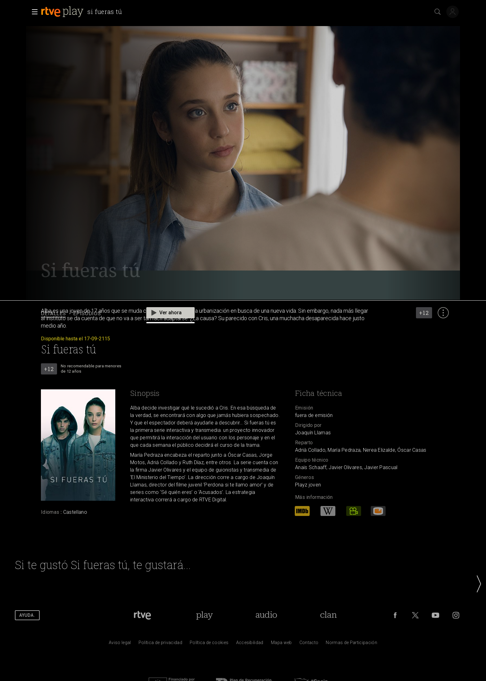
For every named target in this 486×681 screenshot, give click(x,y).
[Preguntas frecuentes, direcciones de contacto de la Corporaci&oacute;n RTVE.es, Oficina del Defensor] (309, 644)
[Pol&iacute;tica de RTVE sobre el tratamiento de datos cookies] (209, 644)
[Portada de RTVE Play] (204, 615)
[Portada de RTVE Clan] (328, 615)
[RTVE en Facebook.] (395, 615)
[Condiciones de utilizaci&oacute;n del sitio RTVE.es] (120, 644)
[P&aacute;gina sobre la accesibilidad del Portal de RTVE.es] (249, 644)
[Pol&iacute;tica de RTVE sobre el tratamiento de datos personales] (160, 644)
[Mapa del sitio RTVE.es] (281, 644)
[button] (33, 12)
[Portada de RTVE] (142, 615)
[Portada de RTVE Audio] (266, 615)
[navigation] (243, 313)
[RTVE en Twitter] (415, 615)
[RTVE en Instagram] (456, 615)
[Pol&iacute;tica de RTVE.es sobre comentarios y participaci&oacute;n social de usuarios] (351, 644)
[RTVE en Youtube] (435, 615)
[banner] (83, 12)
